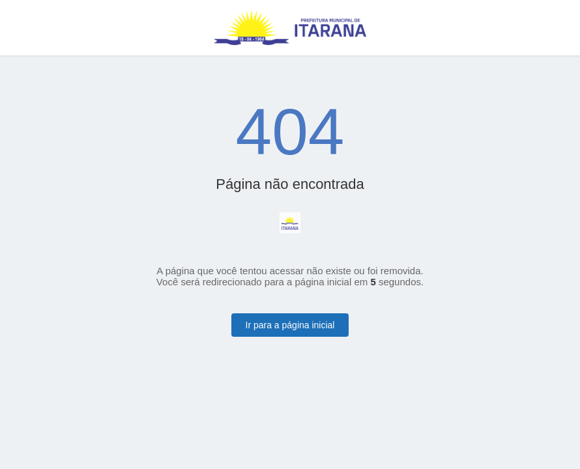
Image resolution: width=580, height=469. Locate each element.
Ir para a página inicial (290, 325)
